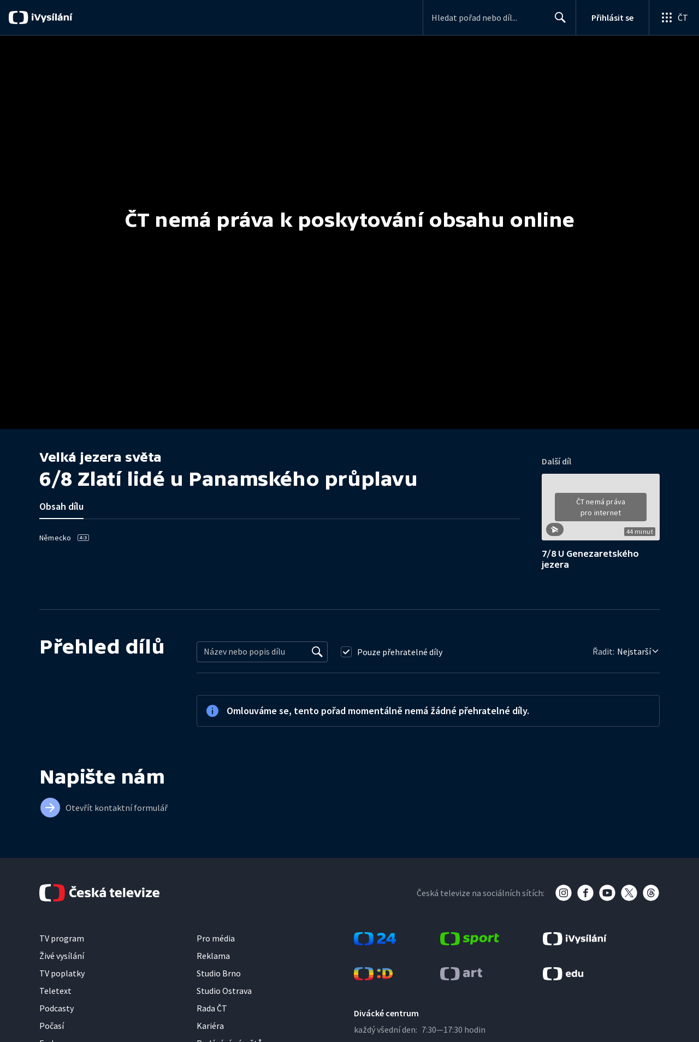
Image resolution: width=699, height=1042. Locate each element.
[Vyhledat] (317, 652)
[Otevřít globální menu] (674, 17)
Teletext (55, 990)
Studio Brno (219, 973)
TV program (61, 938)
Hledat (557, 22)
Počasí (51, 1025)
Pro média (216, 938)
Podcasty (56, 1008)
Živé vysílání (61, 955)
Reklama (213, 955)
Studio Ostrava (224, 990)
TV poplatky (62, 973)
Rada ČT (212, 1008)
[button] (601, 511)
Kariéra (210, 1025)
